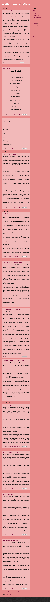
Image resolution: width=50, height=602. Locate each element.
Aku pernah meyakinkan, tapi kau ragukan (13, 360)
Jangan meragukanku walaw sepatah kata (13, 262)
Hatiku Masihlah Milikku (9, 154)
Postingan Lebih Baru (6, 592)
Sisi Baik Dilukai (7, 214)
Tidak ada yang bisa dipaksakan (10, 540)
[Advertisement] (40, 45)
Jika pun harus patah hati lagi (10, 405)
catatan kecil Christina (16, 3)
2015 (34, 10)
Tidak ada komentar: (17, 114)
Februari (35, 23)
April (35, 12)
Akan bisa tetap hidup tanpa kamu (11, 309)
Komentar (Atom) (8, 594)
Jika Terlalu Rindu (7, 11)
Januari (35, 25)
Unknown (34, 36)
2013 (34, 29)
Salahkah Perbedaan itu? (9, 119)
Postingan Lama (26, 592)
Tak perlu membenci (7, 494)
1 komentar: (16, 62)
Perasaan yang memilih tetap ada (11, 452)
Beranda (17, 592)
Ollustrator (26, 600)
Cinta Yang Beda (7, 68)
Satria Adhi (34, 34)
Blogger (35, 600)
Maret (35, 21)
